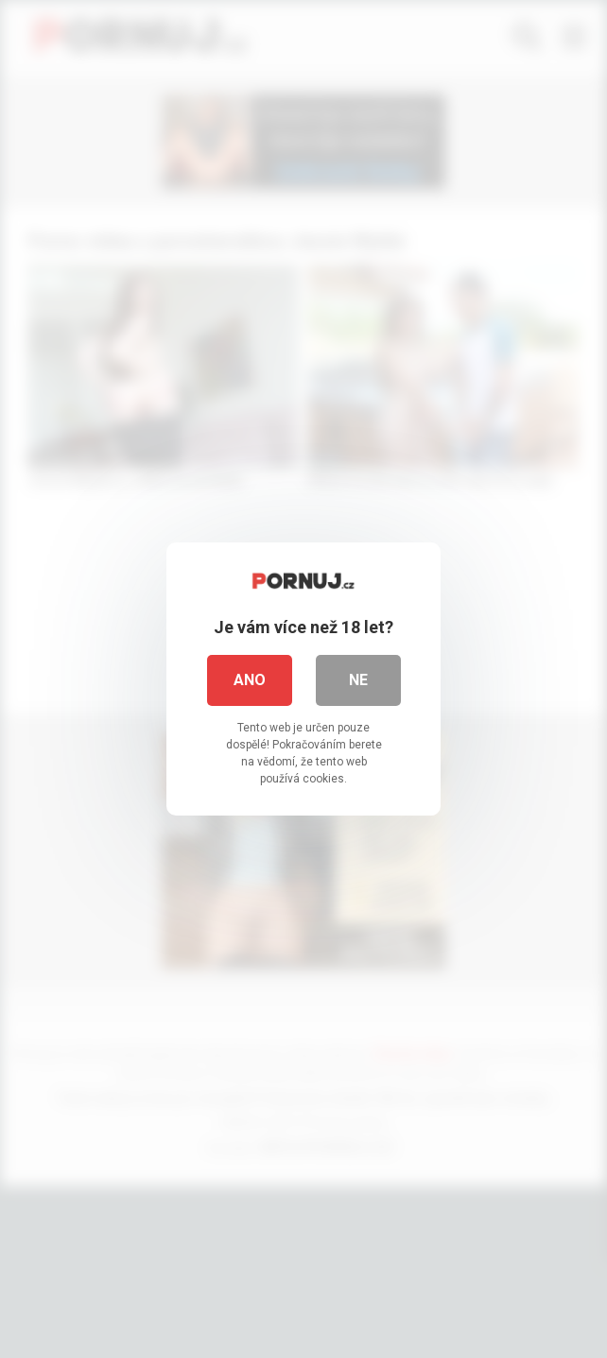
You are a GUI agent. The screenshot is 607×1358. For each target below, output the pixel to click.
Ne (358, 680)
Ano (250, 680)
